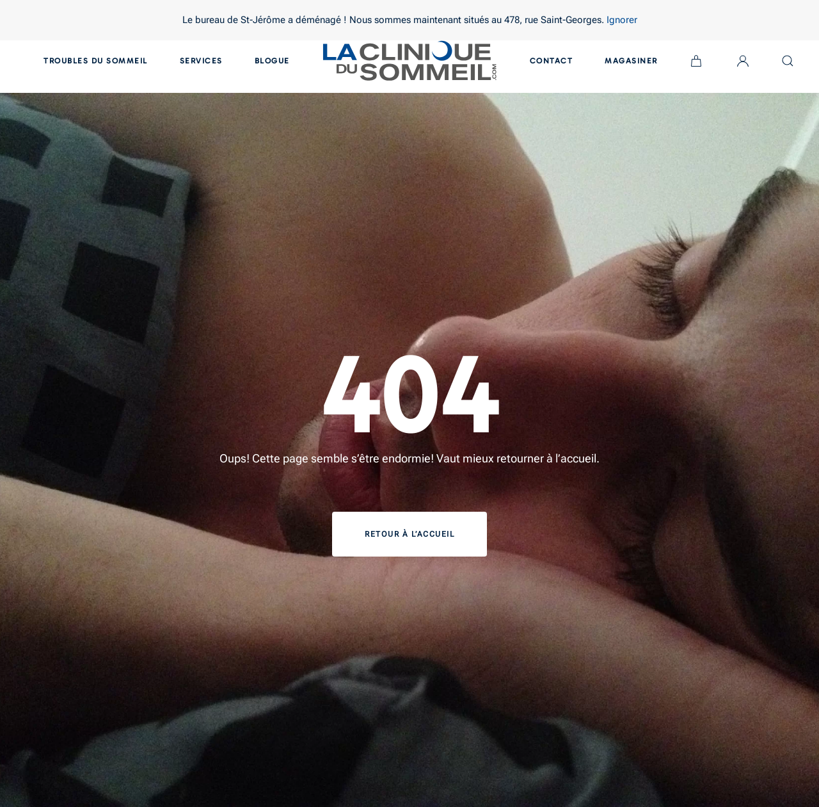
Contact (551, 60)
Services (201, 60)
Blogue (272, 60)
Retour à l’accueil (409, 534)
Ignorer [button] (622, 20)
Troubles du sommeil (96, 60)
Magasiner (631, 60)
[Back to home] (410, 61)
